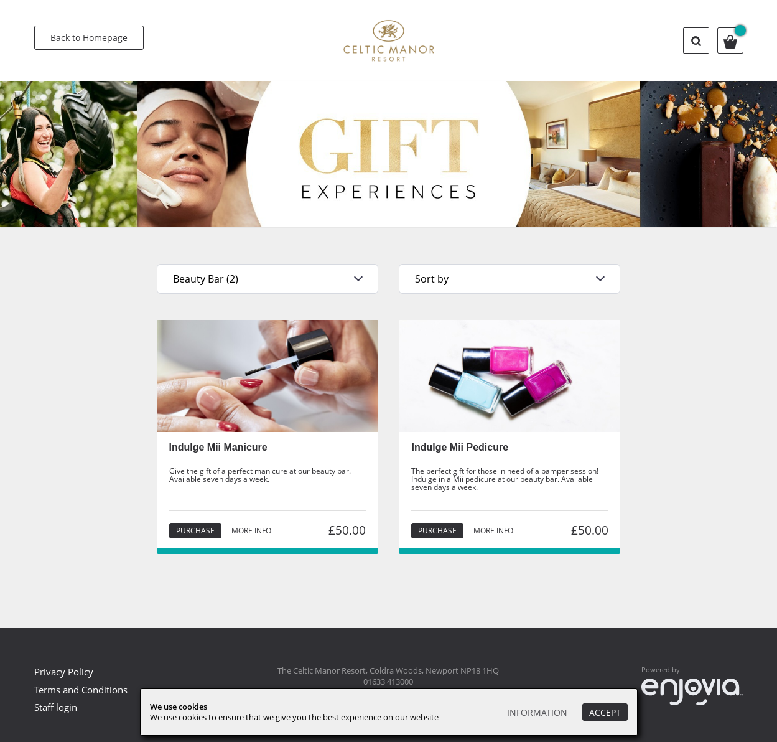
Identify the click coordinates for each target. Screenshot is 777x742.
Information (537, 712)
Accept (605, 712)
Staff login (55, 707)
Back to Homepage (89, 38)
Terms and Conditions (81, 689)
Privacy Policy (63, 671)
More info (251, 530)
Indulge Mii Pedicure (459, 447)
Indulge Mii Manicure (218, 447)
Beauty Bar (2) (205, 279)
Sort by (432, 279)
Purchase (195, 530)
